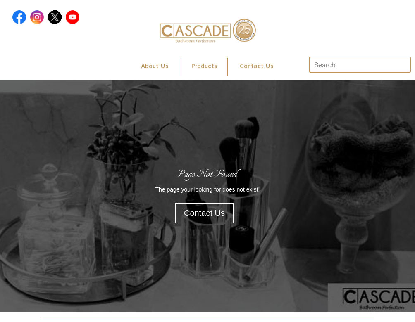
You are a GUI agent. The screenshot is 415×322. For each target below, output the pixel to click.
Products (204, 67)
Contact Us (256, 67)
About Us (154, 67)
